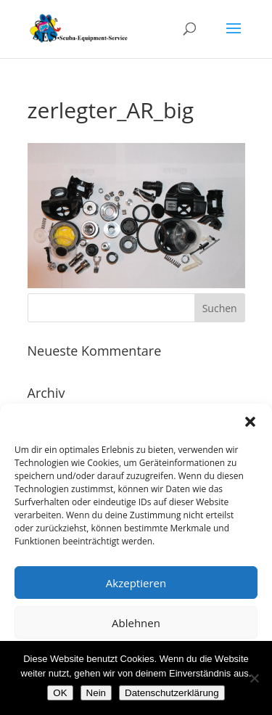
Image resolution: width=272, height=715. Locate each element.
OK (60, 692)
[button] (250, 421)
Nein (96, 692)
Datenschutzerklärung (172, 692)
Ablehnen (136, 623)
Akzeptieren (136, 583)
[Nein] (254, 678)
